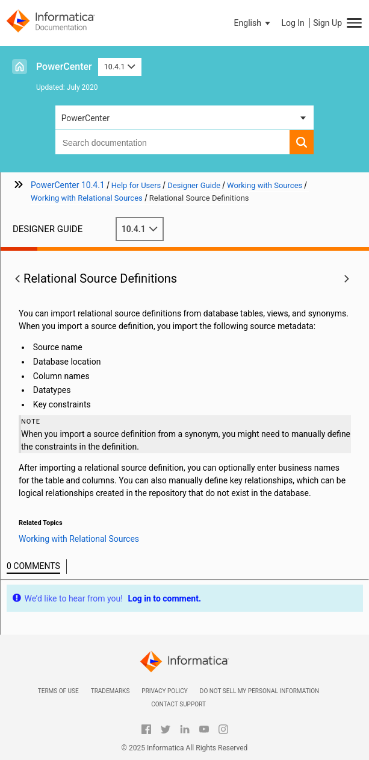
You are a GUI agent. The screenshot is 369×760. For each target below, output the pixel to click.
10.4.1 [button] (119, 66)
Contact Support (178, 704)
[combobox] (172, 142)
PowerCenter (64, 66)
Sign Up (327, 23)
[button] (253, 23)
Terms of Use (58, 691)
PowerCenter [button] (85, 118)
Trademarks (110, 691)
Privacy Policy (164, 691)
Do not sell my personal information (259, 691)
